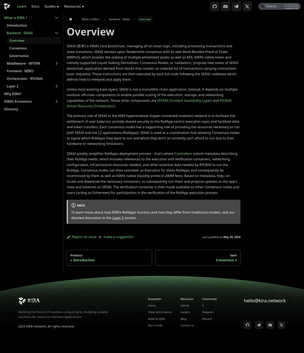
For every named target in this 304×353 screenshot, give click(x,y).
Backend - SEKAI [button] (20, 33)
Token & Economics (160, 312)
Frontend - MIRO (20, 71)
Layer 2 (118, 217)
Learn (22, 6)
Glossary (11, 109)
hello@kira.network (265, 300)
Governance (19, 55)
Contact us (187, 325)
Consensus (18, 48)
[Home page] (71, 19)
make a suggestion (118, 236)
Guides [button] (50, 6)
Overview (16, 40)
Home (152, 305)
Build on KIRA (156, 319)
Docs (35, 6)
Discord (207, 319)
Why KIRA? (12, 93)
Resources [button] (72, 6)
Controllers (183, 153)
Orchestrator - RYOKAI (25, 78)
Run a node (155, 325)
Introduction (17, 25)
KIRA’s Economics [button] (18, 101)
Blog (183, 319)
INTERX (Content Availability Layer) (184, 100)
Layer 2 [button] (12, 86)
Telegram (208, 312)
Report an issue (81, 236)
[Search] (279, 6)
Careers (185, 312)
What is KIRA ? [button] (15, 17)
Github (184, 305)
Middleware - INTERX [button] (23, 63)
